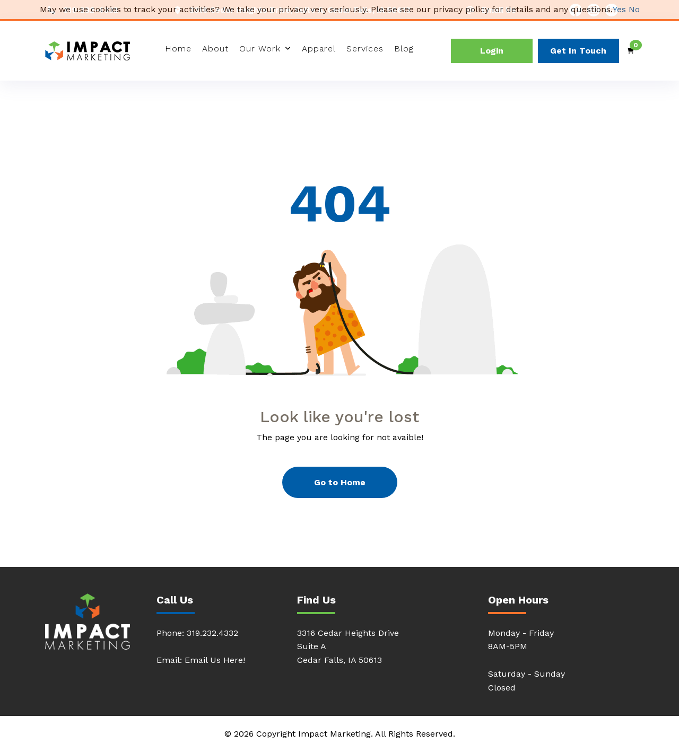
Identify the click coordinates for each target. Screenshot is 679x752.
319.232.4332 (212, 633)
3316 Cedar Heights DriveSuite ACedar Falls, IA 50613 (348, 647)
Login (491, 51)
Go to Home (339, 482)
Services (365, 48)
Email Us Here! (215, 660)
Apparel (319, 48)
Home (178, 48)
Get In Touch (578, 51)
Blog (404, 48)
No (634, 9)
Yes (619, 9)
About (215, 48)
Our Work (260, 48)
